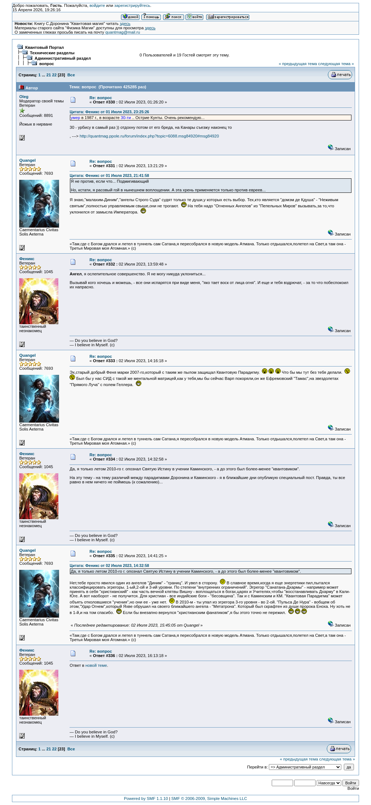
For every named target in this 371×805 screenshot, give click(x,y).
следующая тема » (336, 64)
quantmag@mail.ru (122, 32)
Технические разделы (52, 53)
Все (71, 75)
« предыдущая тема (298, 64)
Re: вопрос (100, 98)
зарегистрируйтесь (132, 5)
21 (48, 75)
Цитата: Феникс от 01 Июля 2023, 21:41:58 (109, 175)
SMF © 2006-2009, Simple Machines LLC (209, 798)
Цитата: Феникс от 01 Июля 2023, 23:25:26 (109, 112)
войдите (97, 5)
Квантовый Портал (44, 47)
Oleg (23, 96)
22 (54, 75)
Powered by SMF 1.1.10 (146, 798)
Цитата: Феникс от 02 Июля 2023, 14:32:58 (109, 565)
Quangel (27, 160)
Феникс (26, 259)
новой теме (96, 665)
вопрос (46, 64)
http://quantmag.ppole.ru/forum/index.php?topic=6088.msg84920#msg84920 (149, 136)
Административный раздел (63, 58)
